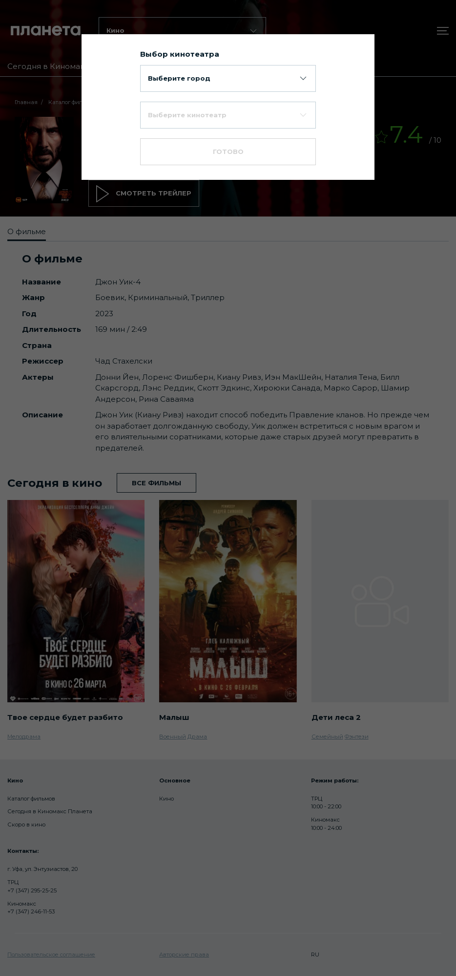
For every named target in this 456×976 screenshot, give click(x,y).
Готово (228, 151)
